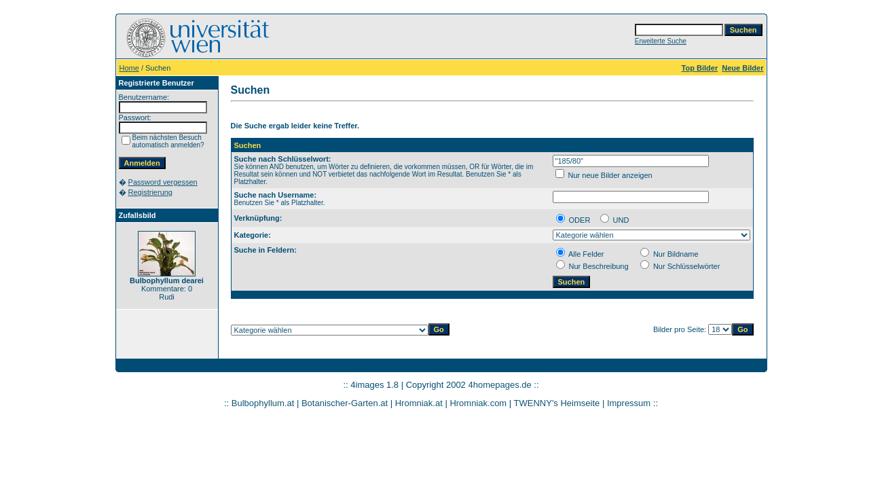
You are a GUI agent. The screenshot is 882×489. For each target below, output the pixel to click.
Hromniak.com (478, 403)
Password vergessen (163, 182)
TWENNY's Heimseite (557, 403)
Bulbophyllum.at (263, 403)
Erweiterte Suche (660, 41)
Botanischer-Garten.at (344, 403)
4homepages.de (499, 385)
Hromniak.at (419, 403)
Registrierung (150, 192)
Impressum (628, 403)
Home (129, 68)
